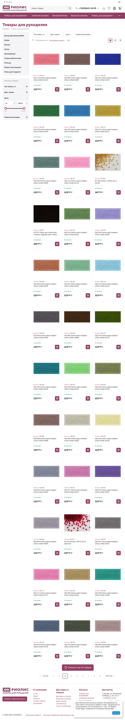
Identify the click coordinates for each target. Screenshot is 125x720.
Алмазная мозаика (86, 698)
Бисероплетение (85, 700)
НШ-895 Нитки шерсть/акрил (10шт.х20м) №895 (75, 79)
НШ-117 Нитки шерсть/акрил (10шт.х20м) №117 (45, 594)
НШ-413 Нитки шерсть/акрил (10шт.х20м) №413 (106, 285)
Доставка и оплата (63, 696)
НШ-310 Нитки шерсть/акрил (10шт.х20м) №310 (75, 233)
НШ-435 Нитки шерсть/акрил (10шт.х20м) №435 (45, 388)
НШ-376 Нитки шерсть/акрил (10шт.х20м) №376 (75, 646)
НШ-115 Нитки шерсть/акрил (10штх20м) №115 (45, 79)
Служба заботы (39, 701)
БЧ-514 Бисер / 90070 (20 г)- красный (75, 543)
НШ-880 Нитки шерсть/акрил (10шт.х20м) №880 (106, 646)
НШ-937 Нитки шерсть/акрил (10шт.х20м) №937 (106, 543)
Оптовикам (37, 703)
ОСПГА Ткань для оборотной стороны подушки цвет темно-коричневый (45, 233)
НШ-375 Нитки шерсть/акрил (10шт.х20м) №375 (106, 337)
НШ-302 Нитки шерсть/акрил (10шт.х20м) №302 (75, 285)
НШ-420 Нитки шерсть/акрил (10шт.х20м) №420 (75, 130)
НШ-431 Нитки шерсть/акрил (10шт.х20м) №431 (106, 79)
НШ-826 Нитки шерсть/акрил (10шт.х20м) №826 (45, 285)
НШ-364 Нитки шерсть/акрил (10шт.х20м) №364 (106, 388)
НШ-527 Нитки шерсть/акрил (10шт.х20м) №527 (75, 491)
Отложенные (61, 704)
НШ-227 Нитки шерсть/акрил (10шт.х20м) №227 (106, 130)
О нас (35, 694)
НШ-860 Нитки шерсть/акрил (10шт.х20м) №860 (75, 337)
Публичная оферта (33, 715)
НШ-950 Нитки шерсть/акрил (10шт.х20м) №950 (75, 440)
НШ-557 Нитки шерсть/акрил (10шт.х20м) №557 (106, 491)
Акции (35, 696)
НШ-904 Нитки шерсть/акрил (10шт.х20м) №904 (45, 543)
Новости (36, 698)
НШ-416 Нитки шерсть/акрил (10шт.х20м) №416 (45, 646)
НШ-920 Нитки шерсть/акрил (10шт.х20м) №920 (45, 491)
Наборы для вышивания (84, 695)
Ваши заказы (61, 701)
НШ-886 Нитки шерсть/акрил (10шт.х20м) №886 (45, 440)
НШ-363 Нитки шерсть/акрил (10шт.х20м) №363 (75, 594)
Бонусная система (63, 699)
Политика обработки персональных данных (60, 715)
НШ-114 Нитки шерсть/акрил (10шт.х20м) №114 (75, 182)
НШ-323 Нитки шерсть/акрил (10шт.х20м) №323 (75, 388)
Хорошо (116, 713)
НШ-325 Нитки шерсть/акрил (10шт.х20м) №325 (45, 130)
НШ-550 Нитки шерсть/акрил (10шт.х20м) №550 (106, 233)
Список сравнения (63, 706)
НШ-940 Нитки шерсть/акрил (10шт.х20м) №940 (45, 182)
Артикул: (36, 75)
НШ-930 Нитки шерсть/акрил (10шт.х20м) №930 (45, 337)
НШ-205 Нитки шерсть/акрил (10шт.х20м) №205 (106, 440)
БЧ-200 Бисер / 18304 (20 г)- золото (106, 182)
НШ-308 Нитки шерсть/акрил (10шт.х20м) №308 (106, 594)
